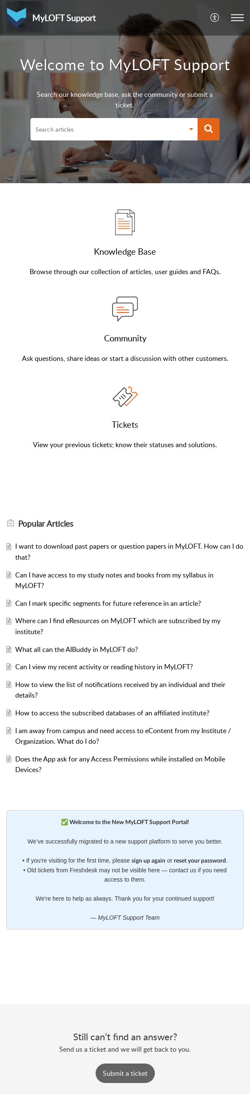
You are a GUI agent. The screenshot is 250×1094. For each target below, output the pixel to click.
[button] (215, 17)
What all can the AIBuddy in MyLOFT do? (76, 649)
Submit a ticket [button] (125, 1073)
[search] (107, 129)
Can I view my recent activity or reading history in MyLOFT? (104, 666)
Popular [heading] (45, 523)
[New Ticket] (125, 1073)
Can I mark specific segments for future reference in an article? (108, 603)
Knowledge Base (125, 251)
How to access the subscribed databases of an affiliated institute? (112, 712)
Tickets (125, 424)
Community (125, 338)
